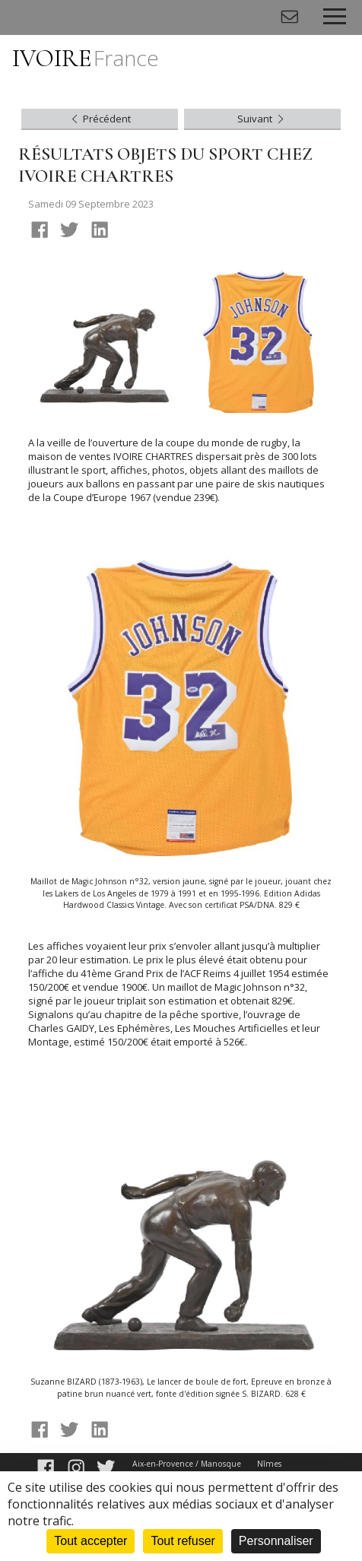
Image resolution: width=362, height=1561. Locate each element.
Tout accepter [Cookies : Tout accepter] (90, 1540)
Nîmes (269, 1463)
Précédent (99, 118)
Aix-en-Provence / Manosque (186, 1463)
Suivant (262, 118)
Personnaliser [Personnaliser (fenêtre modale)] (276, 1540)
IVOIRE (85, 58)
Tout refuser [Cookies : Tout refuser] (182, 1540)
